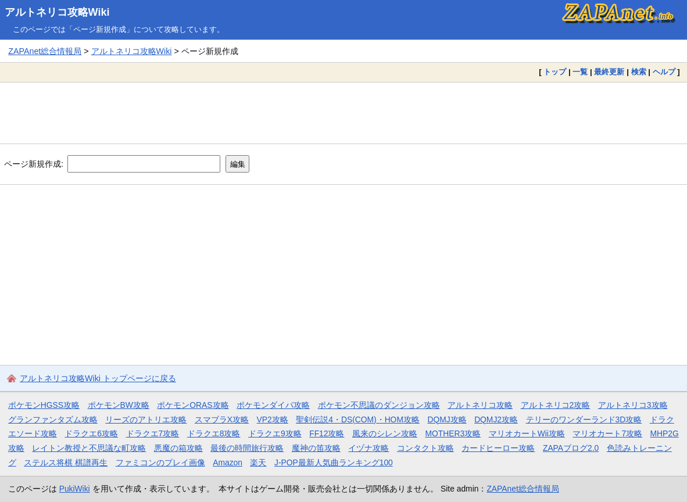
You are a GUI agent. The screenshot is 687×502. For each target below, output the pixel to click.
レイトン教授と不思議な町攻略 (89, 448)
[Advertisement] (343, 113)
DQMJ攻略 (446, 419)
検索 (638, 71)
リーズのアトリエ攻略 (146, 419)
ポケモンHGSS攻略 (44, 405)
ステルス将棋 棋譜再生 (66, 462)
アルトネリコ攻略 (480, 405)
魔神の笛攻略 (316, 448)
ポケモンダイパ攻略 (273, 405)
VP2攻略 (272, 419)
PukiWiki (74, 488)
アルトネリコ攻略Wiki (57, 12)
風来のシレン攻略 (384, 433)
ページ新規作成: (33, 163)
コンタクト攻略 (425, 448)
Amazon (227, 462)
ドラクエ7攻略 (153, 433)
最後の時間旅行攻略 (247, 448)
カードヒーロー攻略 (498, 448)
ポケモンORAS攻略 (192, 405)
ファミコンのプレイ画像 (160, 462)
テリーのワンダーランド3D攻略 (584, 419)
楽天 (258, 462)
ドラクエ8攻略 (214, 433)
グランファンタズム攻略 (53, 419)
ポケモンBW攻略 (118, 405)
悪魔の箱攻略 (178, 448)
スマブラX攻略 (222, 419)
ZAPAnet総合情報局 (44, 51)
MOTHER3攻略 (453, 433)
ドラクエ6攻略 (91, 433)
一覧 (580, 71)
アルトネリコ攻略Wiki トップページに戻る (98, 378)
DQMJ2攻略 (496, 419)
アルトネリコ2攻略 (556, 405)
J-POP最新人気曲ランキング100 (333, 462)
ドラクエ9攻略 (275, 433)
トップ (554, 71)
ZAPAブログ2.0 (571, 448)
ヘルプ (664, 71)
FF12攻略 (326, 433)
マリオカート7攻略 (607, 433)
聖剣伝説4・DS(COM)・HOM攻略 (358, 419)
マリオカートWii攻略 (527, 433)
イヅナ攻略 (368, 448)
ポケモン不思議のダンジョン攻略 (379, 405)
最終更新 (609, 71)
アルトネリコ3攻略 (633, 405)
